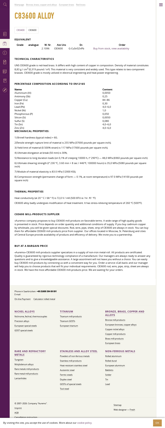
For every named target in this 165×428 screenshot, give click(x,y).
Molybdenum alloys (24, 364)
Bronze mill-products (115, 320)
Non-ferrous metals (120, 351)
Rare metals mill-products (27, 369)
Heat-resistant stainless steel (73, 365)
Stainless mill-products (71, 360)
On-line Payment (23, 299)
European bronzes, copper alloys (120, 324)
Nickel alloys (25, 311)
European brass (112, 343)
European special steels (26, 325)
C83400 (20, 30)
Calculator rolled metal (44, 299)
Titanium (66, 311)
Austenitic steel (67, 370)
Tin (106, 379)
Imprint (18, 408)
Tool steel (64, 388)
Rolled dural (111, 360)
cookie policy (84, 422)
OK (157, 422)
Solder (108, 374)
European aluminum (115, 365)
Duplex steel (66, 379)
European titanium (69, 325)
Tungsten (19, 359)
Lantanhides (20, 378)
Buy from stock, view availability (111, 48)
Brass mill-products (114, 338)
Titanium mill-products (71, 316)
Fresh (132, 409)
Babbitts (109, 370)
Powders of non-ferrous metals (75, 356)
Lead (107, 384)
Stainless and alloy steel (78, 351)
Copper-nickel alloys (114, 329)
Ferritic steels (66, 374)
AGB (17, 412)
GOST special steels (24, 330)
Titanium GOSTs (67, 321)
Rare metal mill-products (26, 373)
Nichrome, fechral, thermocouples (31, 316)
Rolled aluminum (113, 356)
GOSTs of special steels (70, 384)
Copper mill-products (115, 333)
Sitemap (117, 405)
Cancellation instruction (26, 417)
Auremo (5, 19)
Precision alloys (22, 321)
